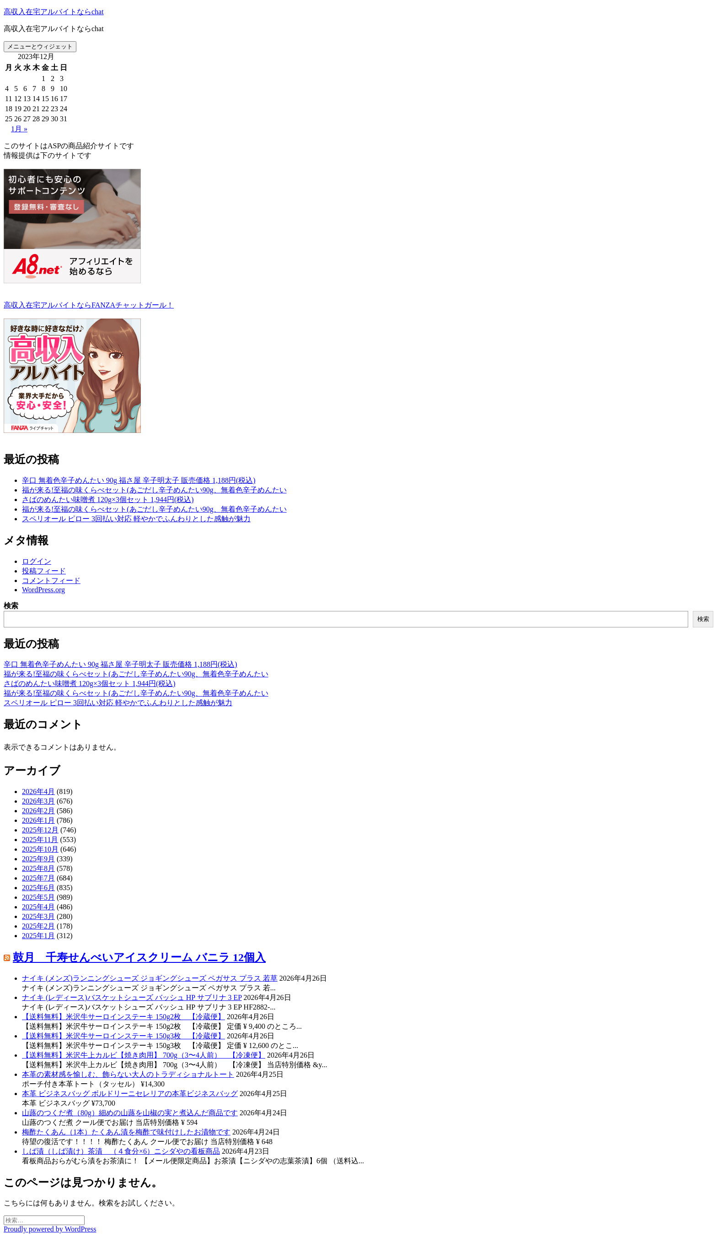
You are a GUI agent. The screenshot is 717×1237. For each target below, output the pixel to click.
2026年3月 (38, 801)
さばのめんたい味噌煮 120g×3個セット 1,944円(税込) (108, 499)
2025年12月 (40, 830)
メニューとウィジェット (40, 46)
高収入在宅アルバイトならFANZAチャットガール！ (89, 305)
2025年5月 (38, 897)
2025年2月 (38, 926)
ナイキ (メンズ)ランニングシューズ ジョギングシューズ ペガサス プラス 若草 (150, 978)
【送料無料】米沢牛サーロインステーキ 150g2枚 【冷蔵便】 (123, 1017)
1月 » (19, 129)
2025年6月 (38, 887)
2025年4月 (38, 907)
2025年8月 (38, 868)
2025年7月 (38, 878)
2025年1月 (38, 936)
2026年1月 (38, 820)
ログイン (36, 561)
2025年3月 (38, 916)
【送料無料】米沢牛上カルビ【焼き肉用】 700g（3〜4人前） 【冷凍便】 (143, 1055)
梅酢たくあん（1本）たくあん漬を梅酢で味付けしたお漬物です (126, 1132)
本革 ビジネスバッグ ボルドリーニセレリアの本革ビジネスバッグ (130, 1093)
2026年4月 (38, 791)
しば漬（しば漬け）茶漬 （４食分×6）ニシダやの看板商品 (121, 1151)
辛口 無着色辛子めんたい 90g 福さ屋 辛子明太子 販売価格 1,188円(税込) (139, 480)
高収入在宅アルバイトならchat (54, 12)
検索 (11, 606)
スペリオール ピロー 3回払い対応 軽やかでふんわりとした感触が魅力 (136, 519)
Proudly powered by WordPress (50, 1229)
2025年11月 (40, 839)
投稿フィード (44, 571)
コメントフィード (51, 580)
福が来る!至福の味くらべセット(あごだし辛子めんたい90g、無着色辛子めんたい (154, 490)
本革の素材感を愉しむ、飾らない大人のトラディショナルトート (128, 1074)
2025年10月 (40, 849)
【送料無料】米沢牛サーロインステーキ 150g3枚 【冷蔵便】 (123, 1036)
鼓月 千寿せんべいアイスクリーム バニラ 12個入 (139, 957)
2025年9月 (38, 859)
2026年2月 (38, 811)
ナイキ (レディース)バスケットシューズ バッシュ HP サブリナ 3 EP (132, 997)
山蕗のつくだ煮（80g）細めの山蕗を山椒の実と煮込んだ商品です (130, 1113)
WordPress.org (43, 590)
